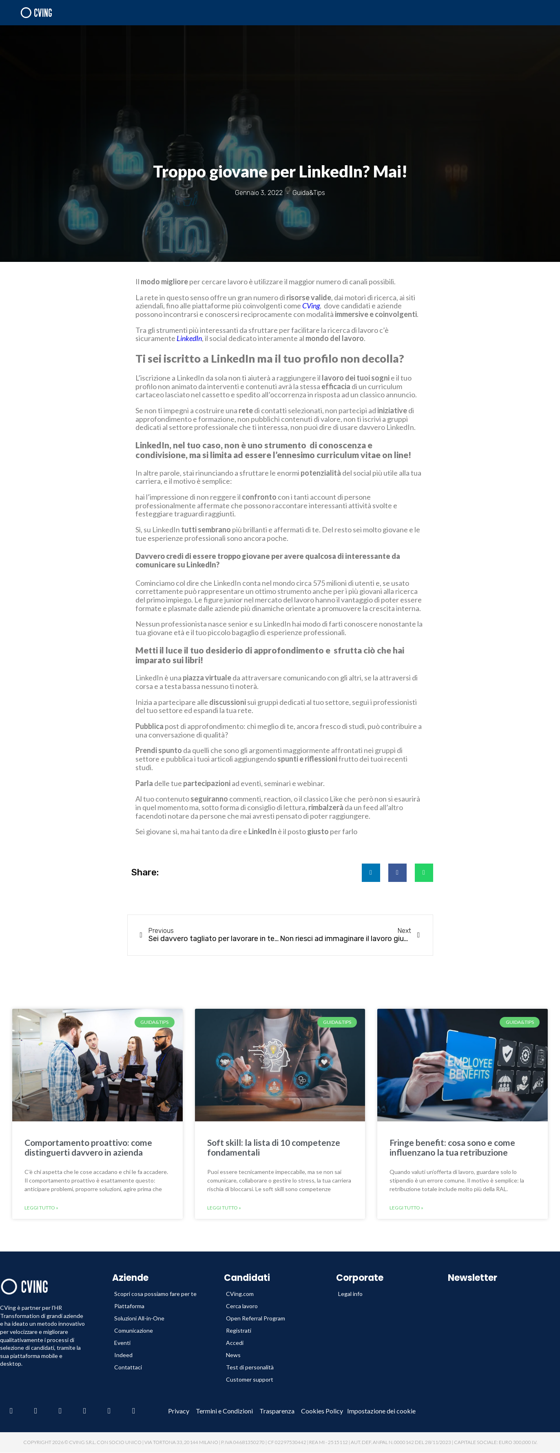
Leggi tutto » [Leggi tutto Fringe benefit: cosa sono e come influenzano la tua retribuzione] (406, 1208)
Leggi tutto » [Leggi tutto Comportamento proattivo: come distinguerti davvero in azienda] (41, 1208)
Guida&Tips (308, 193)
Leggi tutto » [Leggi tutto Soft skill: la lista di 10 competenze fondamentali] (224, 1208)
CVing (311, 305)
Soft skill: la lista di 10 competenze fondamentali (273, 1147)
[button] (371, 873)
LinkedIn (189, 338)
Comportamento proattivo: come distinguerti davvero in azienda (88, 1147)
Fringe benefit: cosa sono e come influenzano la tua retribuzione (452, 1147)
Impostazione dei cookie (381, 1411)
